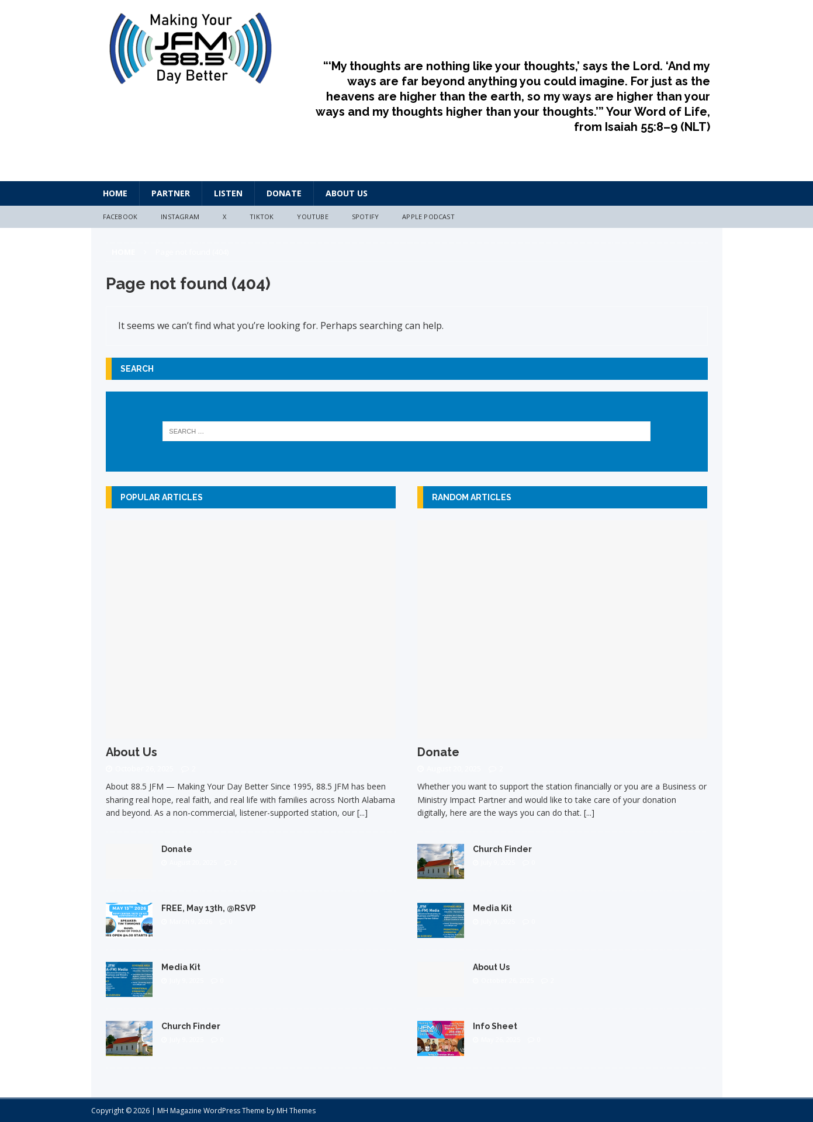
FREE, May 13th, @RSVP (208, 908)
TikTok (262, 216)
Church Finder (190, 1026)
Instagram (180, 216)
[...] (362, 812)
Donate (284, 193)
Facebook (120, 216)
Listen (228, 193)
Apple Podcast (428, 216)
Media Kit (180, 967)
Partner (170, 193)
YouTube (312, 216)
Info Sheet (495, 1026)
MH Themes (296, 1111)
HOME (115, 193)
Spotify (365, 216)
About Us (347, 193)
